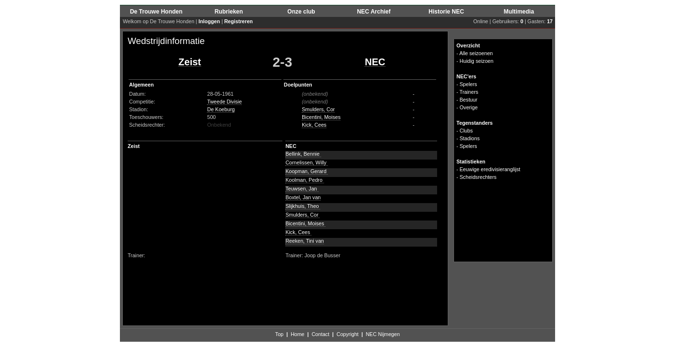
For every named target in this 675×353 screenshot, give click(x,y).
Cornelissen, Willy (306, 162)
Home (297, 334)
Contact (320, 334)
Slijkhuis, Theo (302, 206)
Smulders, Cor (318, 109)
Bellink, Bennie (303, 154)
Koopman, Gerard (306, 171)
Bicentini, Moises (321, 117)
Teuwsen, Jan (301, 188)
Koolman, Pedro (304, 180)
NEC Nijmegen (382, 334)
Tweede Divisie (224, 101)
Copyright (348, 334)
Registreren (238, 21)
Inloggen (209, 21)
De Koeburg (221, 109)
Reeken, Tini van (304, 241)
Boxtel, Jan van (303, 197)
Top (279, 334)
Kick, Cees (314, 125)
